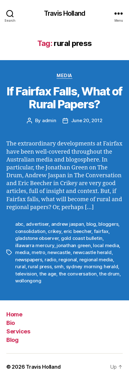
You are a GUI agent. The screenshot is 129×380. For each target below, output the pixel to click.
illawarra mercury (34, 245)
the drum (109, 274)
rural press (40, 266)
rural (20, 266)
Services (18, 331)
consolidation (30, 231)
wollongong (28, 281)
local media (106, 245)
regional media (96, 260)
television (26, 274)
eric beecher (77, 231)
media (22, 252)
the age (47, 274)
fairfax (101, 231)
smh (59, 266)
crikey (54, 231)
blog (91, 224)
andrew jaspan (67, 224)
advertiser (37, 224)
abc (19, 224)
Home (14, 314)
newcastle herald (92, 252)
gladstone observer (36, 238)
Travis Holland (64, 13)
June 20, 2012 (86, 120)
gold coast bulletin (81, 238)
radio (50, 260)
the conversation (78, 274)
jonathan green (73, 245)
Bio (10, 323)
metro (38, 252)
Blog (12, 340)
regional (67, 260)
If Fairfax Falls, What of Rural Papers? (64, 97)
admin (49, 120)
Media (64, 75)
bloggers (108, 224)
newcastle (59, 252)
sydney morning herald (92, 266)
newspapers (28, 260)
